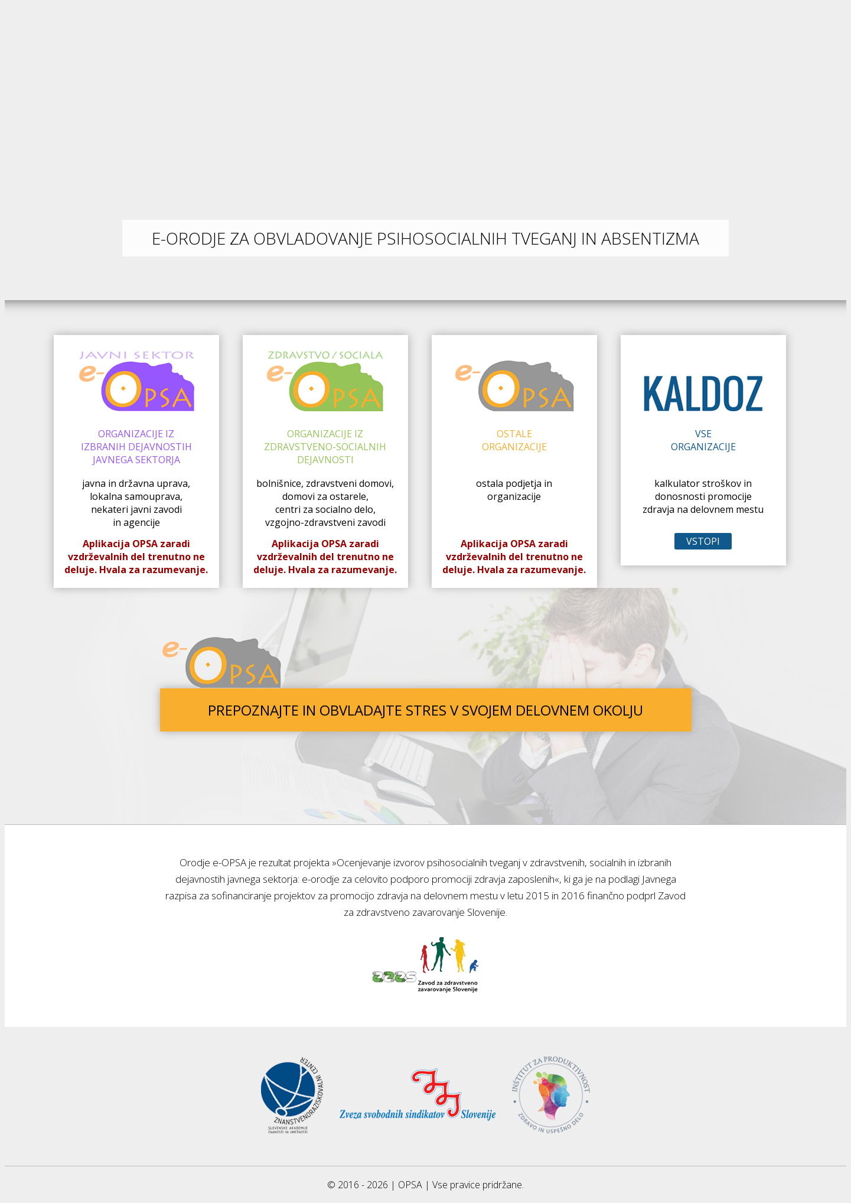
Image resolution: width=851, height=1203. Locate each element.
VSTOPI (703, 541)
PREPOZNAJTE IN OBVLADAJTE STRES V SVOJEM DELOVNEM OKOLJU (425, 710)
